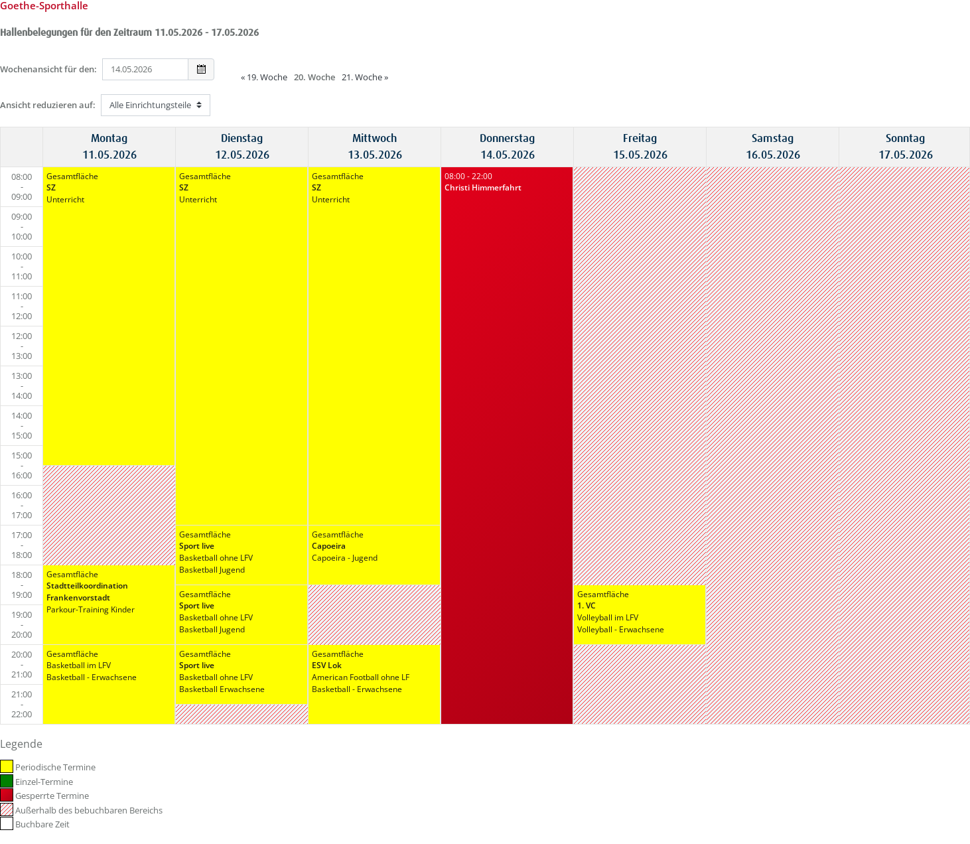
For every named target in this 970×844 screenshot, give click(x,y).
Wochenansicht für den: (48, 69)
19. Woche (264, 77)
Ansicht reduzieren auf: (48, 105)
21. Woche (365, 77)
